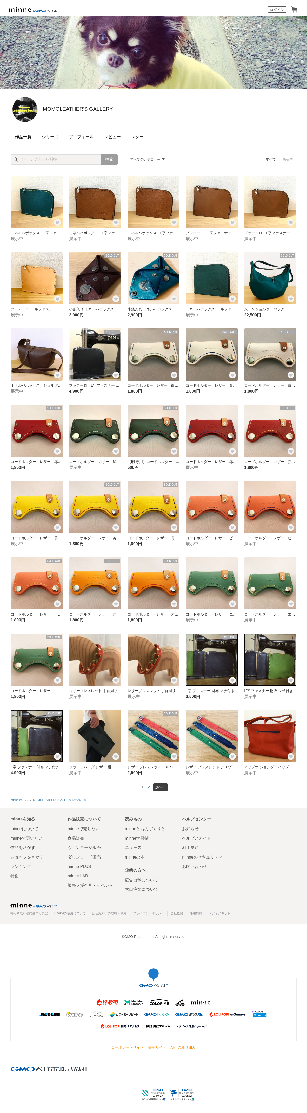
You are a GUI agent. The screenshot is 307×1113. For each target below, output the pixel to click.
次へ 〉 (160, 787)
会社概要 (177, 912)
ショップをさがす (27, 856)
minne (33, 904)
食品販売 (76, 837)
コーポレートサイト (127, 1046)
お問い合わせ (194, 865)
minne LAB (78, 875)
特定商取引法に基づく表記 (29, 912)
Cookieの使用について (70, 912)
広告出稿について (141, 878)
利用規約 (190, 846)
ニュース (133, 846)
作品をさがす (22, 846)
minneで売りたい (84, 827)
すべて (271, 159)
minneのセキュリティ (202, 856)
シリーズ (50, 137)
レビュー (112, 137)
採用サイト (157, 1046)
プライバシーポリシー (148, 912)
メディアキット (219, 912)
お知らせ (190, 827)
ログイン (277, 10)
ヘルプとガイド (196, 837)
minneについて (24, 827)
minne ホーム (19, 799)
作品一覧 (23, 137)
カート (294, 9)
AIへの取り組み (183, 1046)
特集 (14, 875)
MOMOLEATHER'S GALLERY (113, 109)
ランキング (20, 865)
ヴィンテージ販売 (84, 846)
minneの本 (135, 856)
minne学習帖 (137, 837)
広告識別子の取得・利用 (109, 912)
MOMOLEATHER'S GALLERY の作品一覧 (59, 799)
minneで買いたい (26, 837)
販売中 (288, 159)
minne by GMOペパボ (33, 9)
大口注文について (141, 888)
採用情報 (196, 912)
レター (137, 137)
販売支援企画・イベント (90, 884)
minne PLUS (79, 865)
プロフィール (81, 137)
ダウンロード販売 (84, 856)
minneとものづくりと (145, 827)
